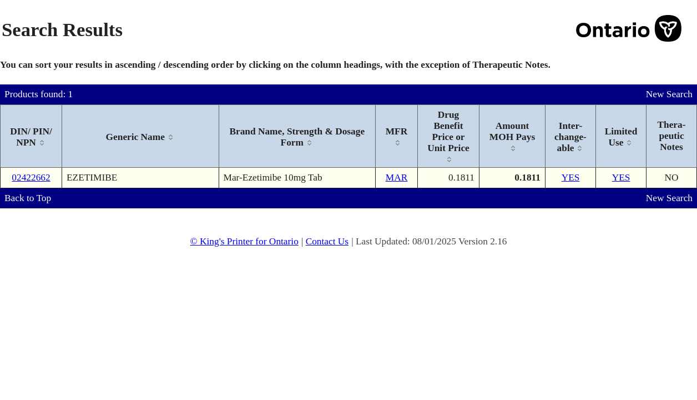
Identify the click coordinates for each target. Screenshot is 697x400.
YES (571, 177)
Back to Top (27, 198)
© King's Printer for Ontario (244, 241)
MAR (396, 177)
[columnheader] (31, 136)
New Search (669, 94)
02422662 (31, 177)
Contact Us (327, 241)
